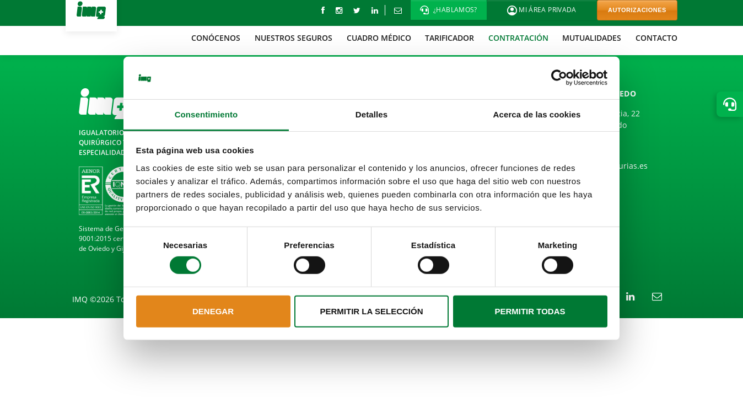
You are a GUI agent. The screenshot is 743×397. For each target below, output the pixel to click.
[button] (449, 10)
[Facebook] (323, 10)
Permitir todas (529, 311)
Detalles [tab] (371, 114)
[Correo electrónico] (398, 10)
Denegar (213, 311)
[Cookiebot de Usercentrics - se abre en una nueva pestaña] (559, 77)
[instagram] (339, 10)
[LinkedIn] (375, 10)
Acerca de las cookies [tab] (537, 114)
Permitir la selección (371, 311)
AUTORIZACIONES (637, 10)
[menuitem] (216, 38)
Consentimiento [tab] (206, 114)
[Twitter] (357, 10)
